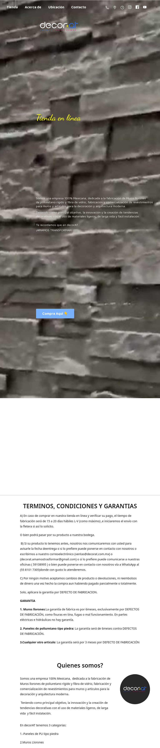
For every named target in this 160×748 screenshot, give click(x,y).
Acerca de (33, 7)
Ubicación (56, 7)
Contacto (78, 7)
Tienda (12, 7)
